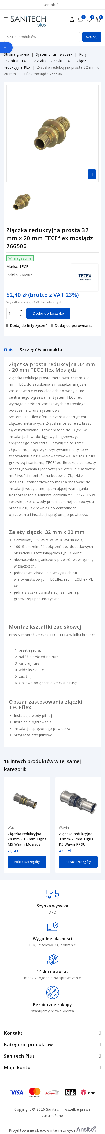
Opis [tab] (8, 349)
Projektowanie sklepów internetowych (52, 1130)
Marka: (12, 266)
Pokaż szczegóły (27, 862)
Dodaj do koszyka (48, 313)
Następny (97, 761)
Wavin (13, 827)
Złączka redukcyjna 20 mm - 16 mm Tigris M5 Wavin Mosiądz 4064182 (27, 839)
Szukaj (91, 37)
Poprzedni (90, 761)
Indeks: (12, 274)
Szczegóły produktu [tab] (41, 349)
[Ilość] (12, 313)
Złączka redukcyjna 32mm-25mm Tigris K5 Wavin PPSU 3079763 (76, 839)
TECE (23, 266)
